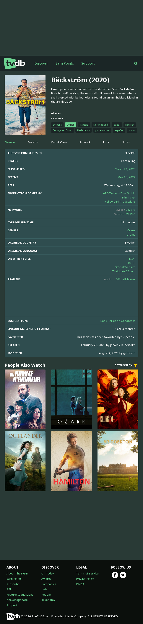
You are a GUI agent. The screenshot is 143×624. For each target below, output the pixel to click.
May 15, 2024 (126, 177)
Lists (44, 589)
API (8, 589)
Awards (46, 578)
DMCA (80, 584)
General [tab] (10, 142)
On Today (47, 573)
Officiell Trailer (125, 279)
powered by (126, 365)
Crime (131, 230)
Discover (41, 63)
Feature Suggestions (19, 594)
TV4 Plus (129, 214)
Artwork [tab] (85, 142)
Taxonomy (48, 600)
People (46, 594)
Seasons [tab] (33, 142)
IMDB (131, 263)
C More (130, 209)
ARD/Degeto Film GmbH (119, 193)
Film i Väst (128, 197)
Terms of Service (87, 573)
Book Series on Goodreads (117, 321)
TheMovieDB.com (123, 271)
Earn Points (65, 63)
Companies (48, 584)
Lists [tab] (106, 142)
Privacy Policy (85, 578)
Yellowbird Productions (120, 201)
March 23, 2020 (125, 169)
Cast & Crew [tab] (59, 142)
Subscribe (13, 584)
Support (88, 63)
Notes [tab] (126, 142)
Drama (130, 234)
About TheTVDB (17, 573)
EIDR (132, 258)
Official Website (125, 267)
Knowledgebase (17, 600)
